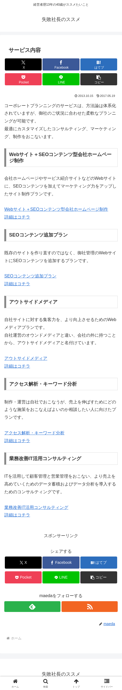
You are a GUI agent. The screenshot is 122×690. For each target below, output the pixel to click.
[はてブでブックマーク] (98, 64)
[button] (98, 79)
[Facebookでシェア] (60, 64)
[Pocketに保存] (23, 79)
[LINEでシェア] (60, 79)
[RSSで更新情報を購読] (90, 606)
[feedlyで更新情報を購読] (32, 606)
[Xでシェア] (23, 64)
